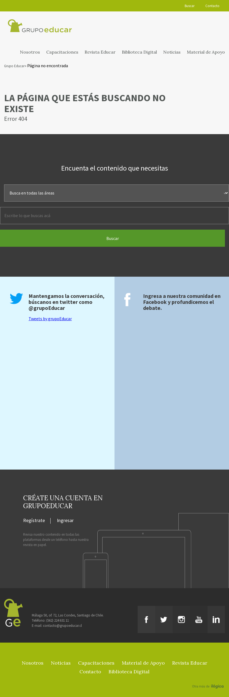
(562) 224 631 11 (57, 620)
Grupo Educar (14, 66)
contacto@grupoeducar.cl (62, 625)
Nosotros (30, 52)
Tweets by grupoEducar (50, 318)
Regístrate (34, 520)
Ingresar (65, 520)
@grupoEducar (47, 307)
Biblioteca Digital (139, 52)
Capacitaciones (62, 52)
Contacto (212, 6)
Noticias (172, 52)
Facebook (155, 301)
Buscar (189, 6)
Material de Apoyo (206, 52)
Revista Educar (100, 52)
